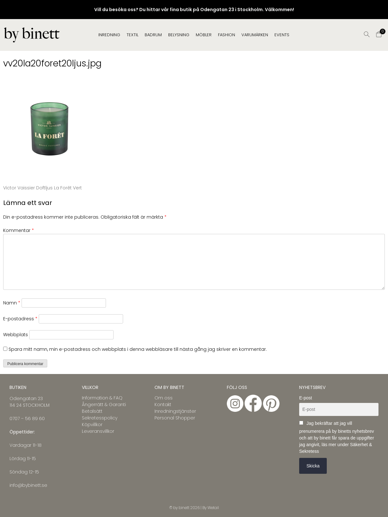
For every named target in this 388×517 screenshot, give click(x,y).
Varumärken (254, 35)
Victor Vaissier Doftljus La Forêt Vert (42, 188)
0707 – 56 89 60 (27, 418)
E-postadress (20, 319)
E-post (305, 397)
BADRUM (153, 35)
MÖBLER (204, 35)
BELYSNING (178, 35)
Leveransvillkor (98, 431)
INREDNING (109, 35)
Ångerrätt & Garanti (104, 404)
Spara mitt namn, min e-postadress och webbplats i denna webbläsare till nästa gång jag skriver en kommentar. (138, 349)
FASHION (226, 35)
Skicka (312, 465)
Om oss (164, 398)
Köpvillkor (92, 424)
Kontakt (163, 404)
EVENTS (281, 35)
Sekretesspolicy (99, 418)
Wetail (213, 507)
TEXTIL (132, 35)
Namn (11, 303)
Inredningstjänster (175, 411)
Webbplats (15, 334)
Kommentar (18, 230)
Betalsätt (92, 411)
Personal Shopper (175, 418)
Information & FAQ (102, 398)
